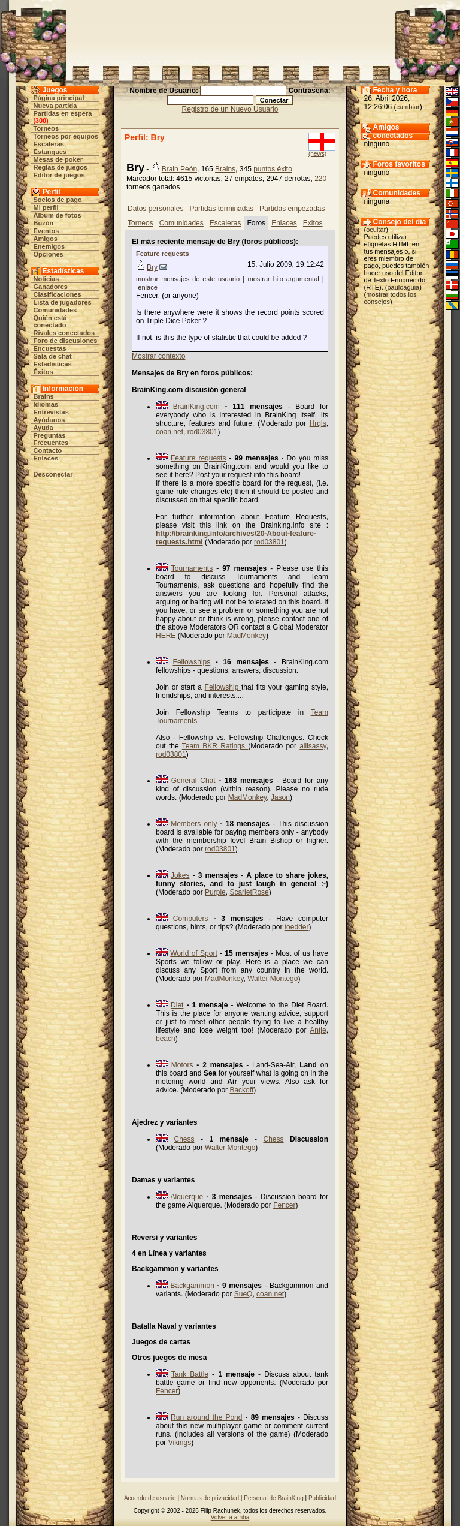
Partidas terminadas (221, 208)
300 (40, 120)
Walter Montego (272, 978)
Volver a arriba (230, 1517)
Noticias (46, 278)
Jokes (180, 875)
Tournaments (192, 568)
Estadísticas (53, 364)
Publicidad (322, 1498)
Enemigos (49, 246)
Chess (184, 1139)
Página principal (59, 97)
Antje (318, 1030)
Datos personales (155, 208)
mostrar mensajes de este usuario (188, 278)
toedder (297, 927)
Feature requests (162, 253)
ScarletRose (248, 892)
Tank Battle (189, 1374)
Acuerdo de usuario (150, 1498)
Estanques (50, 151)
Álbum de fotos (57, 215)
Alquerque (187, 1197)
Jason (280, 797)
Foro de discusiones (66, 340)
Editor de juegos (59, 175)
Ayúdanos (49, 419)
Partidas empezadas (292, 208)
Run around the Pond (206, 1417)
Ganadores (51, 286)
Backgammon (192, 1285)
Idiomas (46, 404)
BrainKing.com (196, 406)
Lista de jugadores (63, 302)
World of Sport (193, 953)
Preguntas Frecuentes (51, 439)
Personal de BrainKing (274, 1498)
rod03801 (202, 432)
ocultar (376, 229)
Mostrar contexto (158, 356)
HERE (165, 635)
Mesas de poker (58, 159)
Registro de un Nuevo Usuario (230, 109)
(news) (317, 154)
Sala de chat (53, 356)
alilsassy (312, 746)
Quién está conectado (50, 321)
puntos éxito (272, 169)
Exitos (313, 223)
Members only (194, 824)
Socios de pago (58, 199)
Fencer (284, 1205)
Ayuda (43, 427)
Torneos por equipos (66, 136)
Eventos (46, 230)
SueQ (243, 1294)
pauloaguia (403, 287)
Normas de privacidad (210, 1498)
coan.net (169, 432)
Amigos (46, 238)
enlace (147, 287)
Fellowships (192, 662)
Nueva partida (55, 105)
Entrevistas (51, 412)
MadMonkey (246, 635)
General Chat (193, 780)
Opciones (48, 254)
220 (320, 178)
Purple (215, 892)
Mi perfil (46, 207)
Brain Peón (179, 169)
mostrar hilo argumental (283, 278)
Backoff (241, 1090)
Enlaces (46, 458)
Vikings (179, 1442)
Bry (152, 267)
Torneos (46, 128)
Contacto (48, 450)
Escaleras (49, 144)
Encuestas (50, 348)
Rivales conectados (64, 332)
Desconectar (53, 474)
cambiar (408, 106)
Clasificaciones (57, 294)
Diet (177, 1005)
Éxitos (43, 371)
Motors (182, 1065)
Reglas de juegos (60, 167)
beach (165, 1038)
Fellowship (223, 687)
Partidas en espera (63, 113)
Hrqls (318, 423)
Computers (190, 918)
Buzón (44, 223)
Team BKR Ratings (215, 746)
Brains (44, 396)
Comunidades (55, 310)
